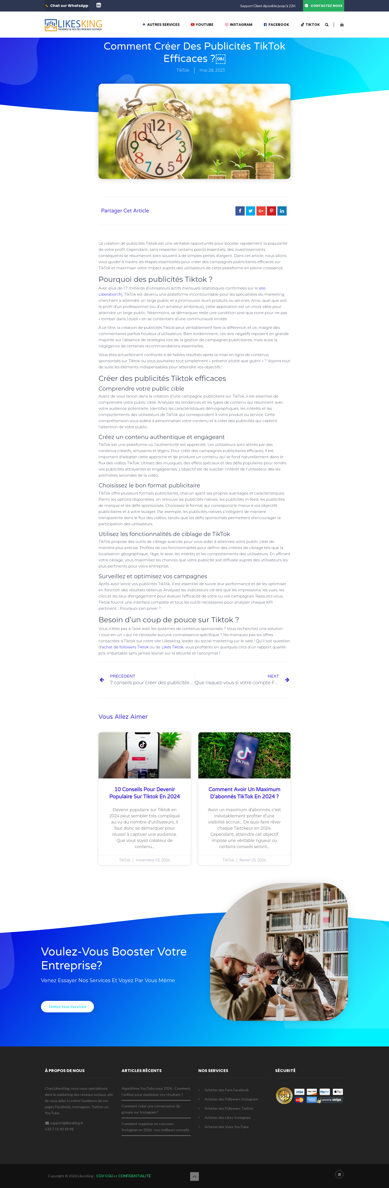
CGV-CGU (104, 1176)
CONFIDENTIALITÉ (134, 1176)
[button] (67, 1006)
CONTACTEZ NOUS (326, 6)
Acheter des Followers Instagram (231, 1099)
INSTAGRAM (238, 24)
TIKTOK (310, 24)
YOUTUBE (202, 24)
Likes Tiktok (172, 647)
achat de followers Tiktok (125, 647)
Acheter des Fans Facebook (226, 1090)
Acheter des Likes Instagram (227, 1117)
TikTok (183, 70)
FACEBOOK (276, 24)
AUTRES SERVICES (161, 24)
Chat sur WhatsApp (69, 5)
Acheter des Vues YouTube (226, 1127)
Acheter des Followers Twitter (229, 1108)
